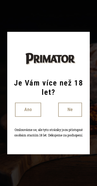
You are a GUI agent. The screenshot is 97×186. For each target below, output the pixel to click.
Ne (70, 109)
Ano (28, 109)
